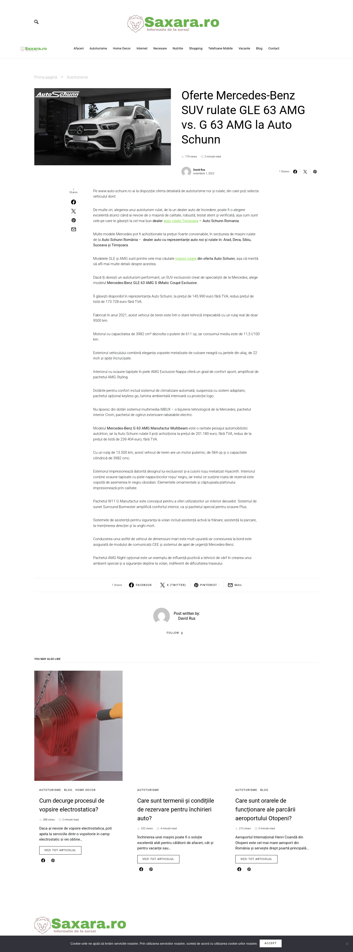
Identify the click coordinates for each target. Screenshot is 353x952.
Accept (271, 944)
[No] (346, 944)
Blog (68, 790)
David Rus (199, 169)
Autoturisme (77, 77)
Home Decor (86, 790)
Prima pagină (45, 77)
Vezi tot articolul (60, 850)
